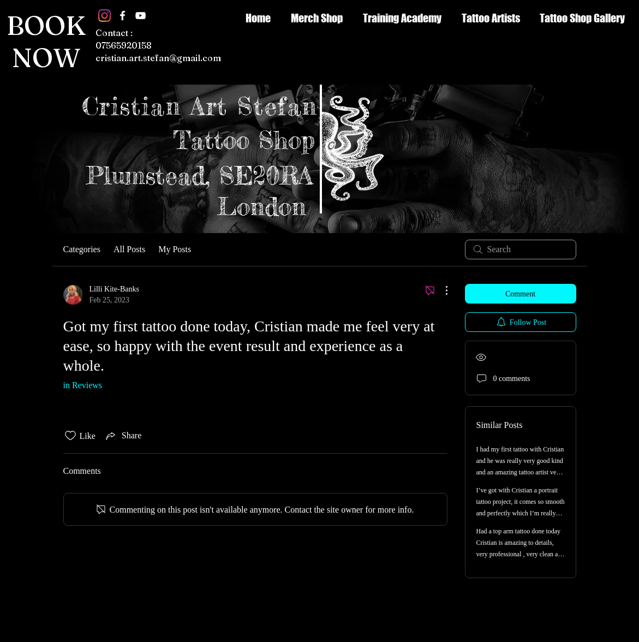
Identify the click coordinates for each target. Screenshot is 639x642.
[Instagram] (104, 15)
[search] (520, 249)
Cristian (136, 106)
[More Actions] (440, 290)
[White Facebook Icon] (122, 15)
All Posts (129, 249)
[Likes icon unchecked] (70, 435)
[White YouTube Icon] (140, 15)
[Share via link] (122, 435)
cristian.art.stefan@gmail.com (158, 57)
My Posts (174, 249)
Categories (81, 249)
